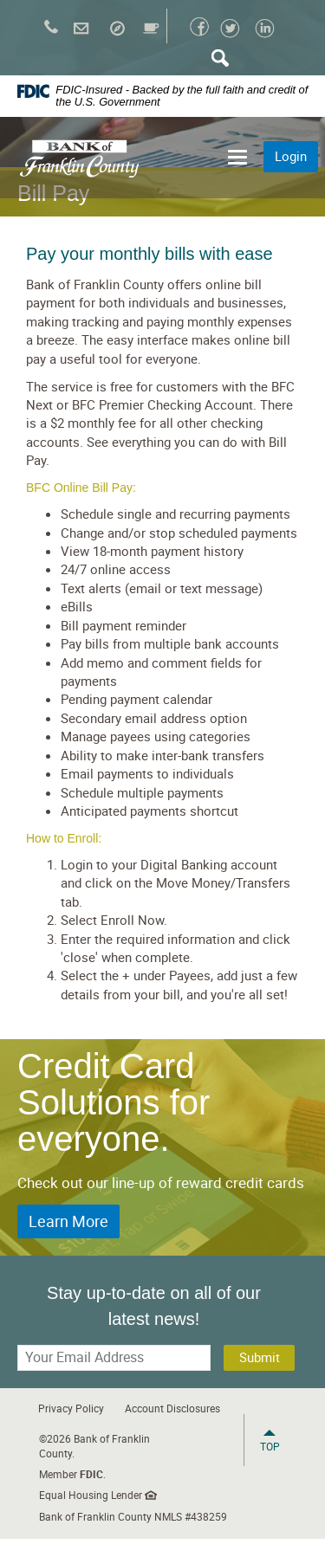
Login (291, 156)
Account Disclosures (172, 1408)
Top (270, 1446)
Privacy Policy (71, 1408)
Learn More (68, 1221)
